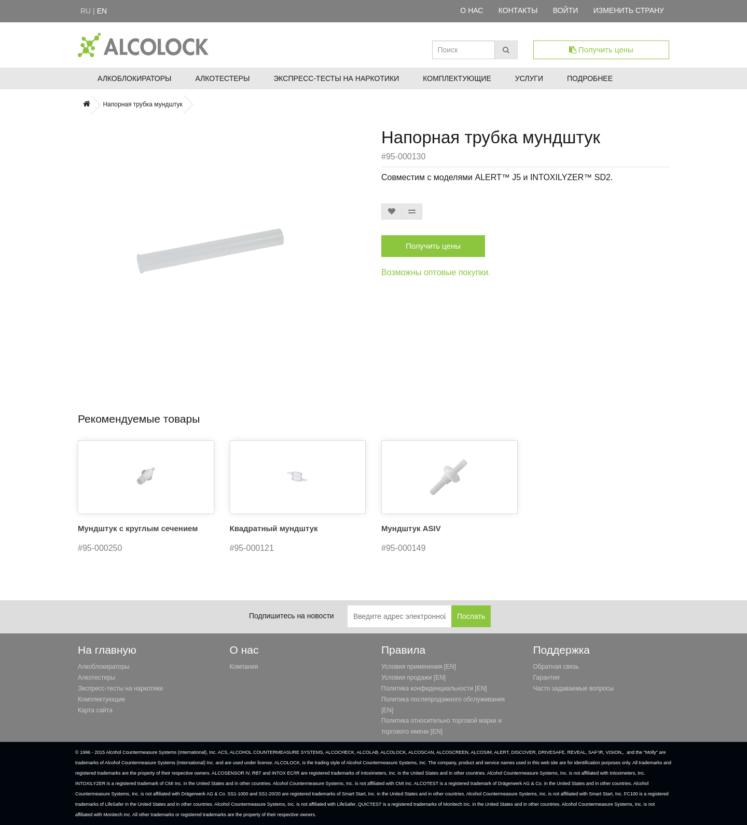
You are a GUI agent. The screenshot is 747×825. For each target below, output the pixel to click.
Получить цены (601, 49)
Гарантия (546, 677)
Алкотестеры (222, 78)
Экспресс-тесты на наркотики (336, 78)
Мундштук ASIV (411, 528)
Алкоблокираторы (134, 78)
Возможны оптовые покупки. (436, 272)
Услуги (529, 78)
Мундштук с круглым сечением (138, 528)
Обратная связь (556, 666)
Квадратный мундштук (274, 528)
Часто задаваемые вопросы (573, 688)
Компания (244, 666)
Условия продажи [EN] (413, 677)
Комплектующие (457, 78)
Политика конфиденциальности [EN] (434, 688)
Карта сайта (95, 710)
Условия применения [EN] (418, 666)
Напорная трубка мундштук (142, 104)
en (102, 11)
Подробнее (590, 78)
